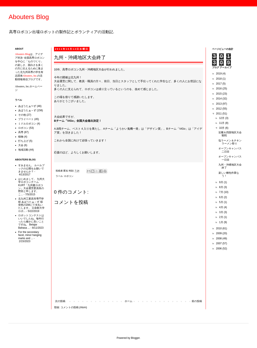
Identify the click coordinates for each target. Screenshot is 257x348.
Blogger (135, 337)
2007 (219, 243)
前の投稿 (197, 301)
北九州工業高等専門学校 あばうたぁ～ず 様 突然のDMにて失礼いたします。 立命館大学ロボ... (31, 205)
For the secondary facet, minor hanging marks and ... (30, 235)
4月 (221, 207)
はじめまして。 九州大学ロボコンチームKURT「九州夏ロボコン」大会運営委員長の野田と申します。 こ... (31, 187)
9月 (221, 182)
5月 (221, 202)
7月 (221, 192)
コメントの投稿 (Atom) (74, 307)
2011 (219, 113)
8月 (221, 187)
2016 (219, 88)
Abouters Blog (29, 16)
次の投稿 (60, 301)
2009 (219, 233)
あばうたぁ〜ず (27, 106)
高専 (20, 132)
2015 (219, 93)
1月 (221, 222)
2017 (219, 83)
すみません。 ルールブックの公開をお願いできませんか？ (31, 168)
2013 (219, 103)
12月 (222, 118)
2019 (219, 73)
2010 (219, 228)
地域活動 (23, 149)
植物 (20, 136)
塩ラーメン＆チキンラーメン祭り (230, 142)
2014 (219, 98)
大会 (20, 145)
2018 (219, 78)
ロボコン (68, 176)
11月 (222, 122)
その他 (22, 114)
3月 (221, 212)
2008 (219, 238)
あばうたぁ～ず (27, 110)
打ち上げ (23, 140)
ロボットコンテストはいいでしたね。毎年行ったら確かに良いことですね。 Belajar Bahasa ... (31, 221)
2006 (219, 248)
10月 (222, 127)
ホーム (128, 301)
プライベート (26, 119)
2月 (221, 217)
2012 (219, 108)
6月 (221, 197)
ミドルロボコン (27, 123)
